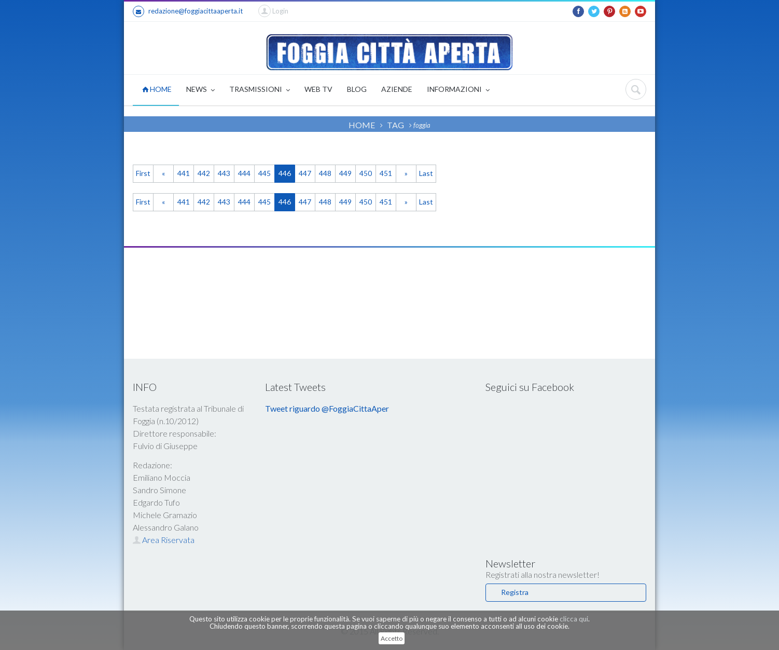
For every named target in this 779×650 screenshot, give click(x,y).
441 (183, 173)
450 (365, 173)
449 (345, 173)
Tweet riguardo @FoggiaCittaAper (327, 408)
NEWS (200, 90)
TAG (395, 125)
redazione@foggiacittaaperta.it (188, 11)
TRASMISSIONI (259, 90)
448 (325, 173)
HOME (157, 89)
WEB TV (318, 89)
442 (204, 173)
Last (426, 173)
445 (264, 173)
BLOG (357, 89)
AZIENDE (396, 89)
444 (244, 173)
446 (285, 173)
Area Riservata (163, 540)
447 (305, 173)
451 (386, 173)
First (143, 173)
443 (224, 173)
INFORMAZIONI (458, 90)
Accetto (391, 638)
